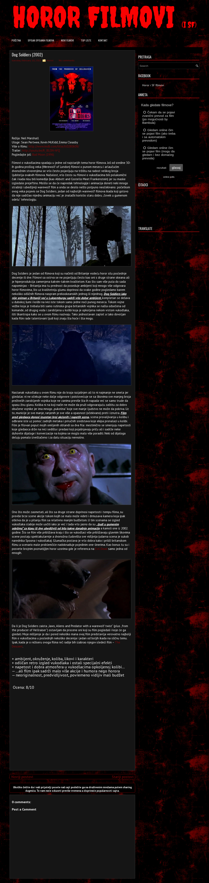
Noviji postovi (22, 776)
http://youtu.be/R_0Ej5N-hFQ (41, 150)
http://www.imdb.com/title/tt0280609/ (54, 146)
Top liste (86, 40)
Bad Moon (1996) (43, 154)
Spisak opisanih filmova (41, 40)
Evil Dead (101, 549)
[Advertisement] (71, 738)
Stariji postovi (122, 776)
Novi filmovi (67, 40)
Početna (16, 40)
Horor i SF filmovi (153, 85)
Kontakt (103, 40)
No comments (66, 60)
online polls (168, 177)
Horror (50, 60)
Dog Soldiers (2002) (27, 54)
